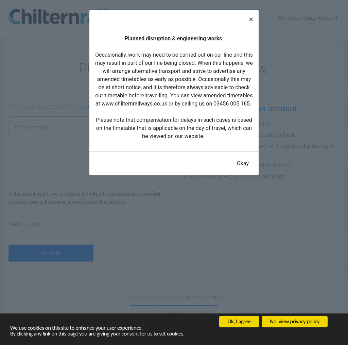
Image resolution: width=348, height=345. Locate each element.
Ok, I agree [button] (238, 321)
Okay (243, 163)
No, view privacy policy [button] (294, 321)
